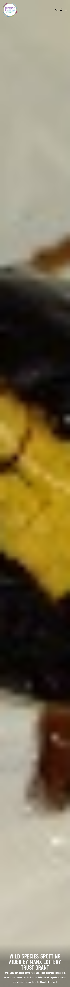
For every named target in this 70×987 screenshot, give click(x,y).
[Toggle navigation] (66, 10)
